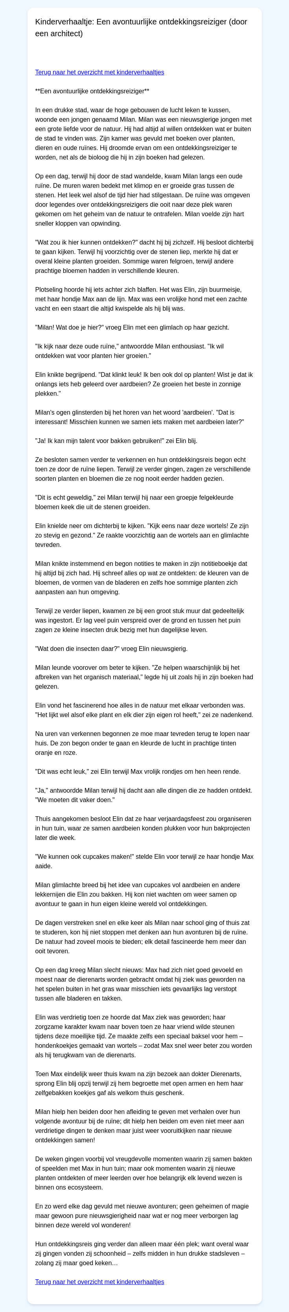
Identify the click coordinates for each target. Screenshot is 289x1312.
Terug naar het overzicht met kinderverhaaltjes (99, 72)
